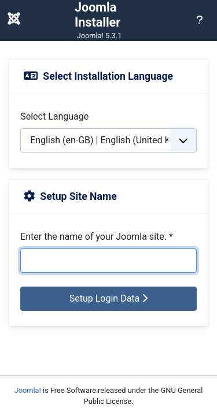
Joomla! (27, 390)
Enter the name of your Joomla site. (96, 236)
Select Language (54, 116)
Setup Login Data (108, 298)
